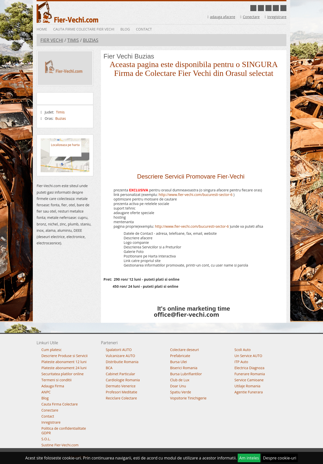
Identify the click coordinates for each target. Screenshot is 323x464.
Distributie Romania (122, 361)
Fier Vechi (51, 40)
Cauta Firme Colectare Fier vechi (83, 29)
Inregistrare (275, 16)
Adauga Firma (52, 386)
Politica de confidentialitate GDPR (63, 430)
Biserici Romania (183, 367)
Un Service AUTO (248, 355)
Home (42, 29)
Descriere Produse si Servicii (64, 355)
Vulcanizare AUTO (120, 355)
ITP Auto (241, 361)
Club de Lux (179, 380)
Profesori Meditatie (121, 392)
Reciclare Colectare (121, 398)
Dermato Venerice (121, 386)
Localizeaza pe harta (65, 145)
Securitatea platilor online (62, 373)
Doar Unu (178, 386)
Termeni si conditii (56, 380)
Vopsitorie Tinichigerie (188, 398)
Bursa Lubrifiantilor (186, 373)
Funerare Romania (249, 373)
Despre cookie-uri (280, 458)
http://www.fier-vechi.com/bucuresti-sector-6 (195, 194)
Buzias (90, 40)
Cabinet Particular (120, 373)
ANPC (46, 392)
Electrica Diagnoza (249, 367)
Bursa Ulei (178, 361)
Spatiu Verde (180, 392)
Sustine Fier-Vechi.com (59, 445)
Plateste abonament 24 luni (64, 367)
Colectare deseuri (184, 349)
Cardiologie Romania (123, 380)
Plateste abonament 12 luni (64, 361)
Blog (125, 29)
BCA (109, 367)
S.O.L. (46, 439)
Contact (144, 29)
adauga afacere (221, 16)
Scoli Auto (242, 349)
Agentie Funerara (248, 392)
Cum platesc (51, 349)
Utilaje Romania (247, 386)
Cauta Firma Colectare (59, 404)
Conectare (250, 16)
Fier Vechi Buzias (128, 56)
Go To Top (161, 332)
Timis (73, 40)
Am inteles (249, 458)
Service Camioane (249, 380)
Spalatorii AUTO (119, 349)
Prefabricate (180, 355)
